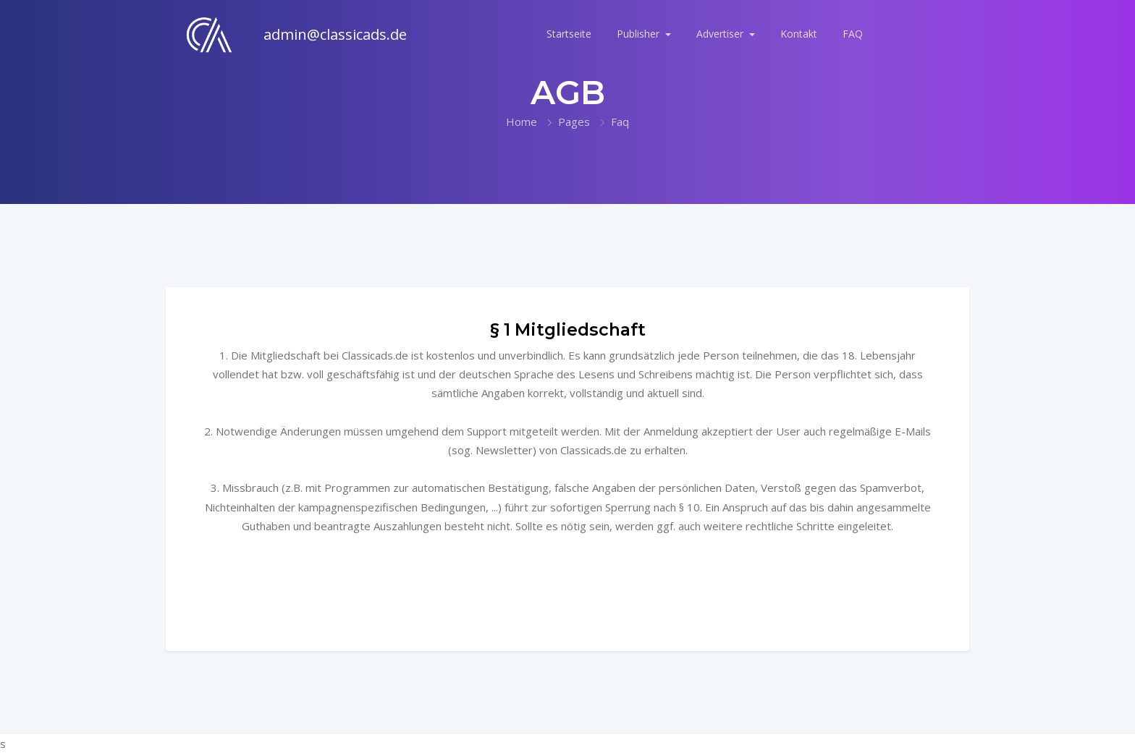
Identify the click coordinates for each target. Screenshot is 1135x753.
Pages (574, 121)
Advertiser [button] (721, 34)
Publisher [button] (639, 34)
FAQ (853, 34)
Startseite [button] (569, 34)
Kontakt (798, 34)
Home (521, 121)
